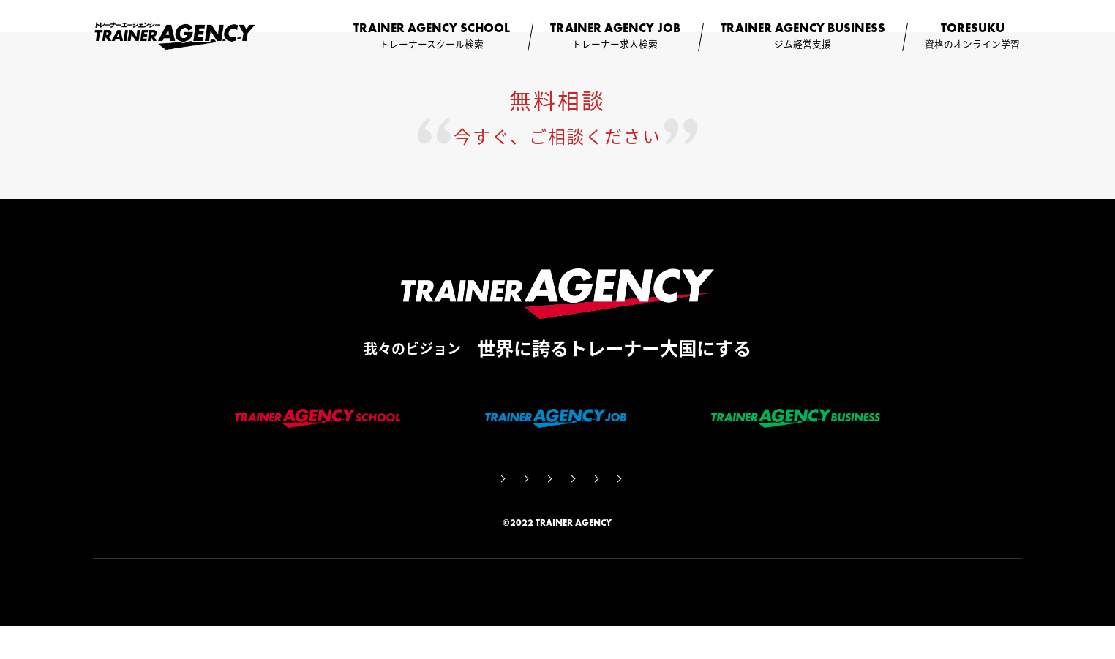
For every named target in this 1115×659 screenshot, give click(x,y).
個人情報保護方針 (681, 507)
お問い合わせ (784, 507)
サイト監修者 (419, 507)
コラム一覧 (508, 507)
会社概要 (335, 507)
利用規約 (587, 507)
